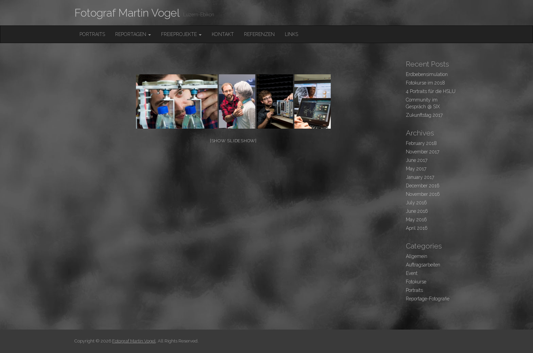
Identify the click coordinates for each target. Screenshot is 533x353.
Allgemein (416, 256)
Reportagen (133, 34)
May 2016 (416, 219)
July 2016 (416, 202)
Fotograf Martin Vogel (127, 12)
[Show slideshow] (233, 140)
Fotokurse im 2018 (425, 83)
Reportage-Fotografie (427, 298)
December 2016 (423, 185)
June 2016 (417, 211)
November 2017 (422, 151)
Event (411, 273)
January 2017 (420, 177)
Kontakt (223, 34)
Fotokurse (416, 281)
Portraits (92, 34)
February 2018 (421, 143)
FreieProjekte (181, 34)
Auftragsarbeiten (423, 264)
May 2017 (416, 168)
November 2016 (423, 194)
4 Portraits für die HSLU (430, 91)
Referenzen (259, 34)
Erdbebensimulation (427, 74)
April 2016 (417, 228)
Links (291, 34)
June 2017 (416, 160)
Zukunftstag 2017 (424, 115)
